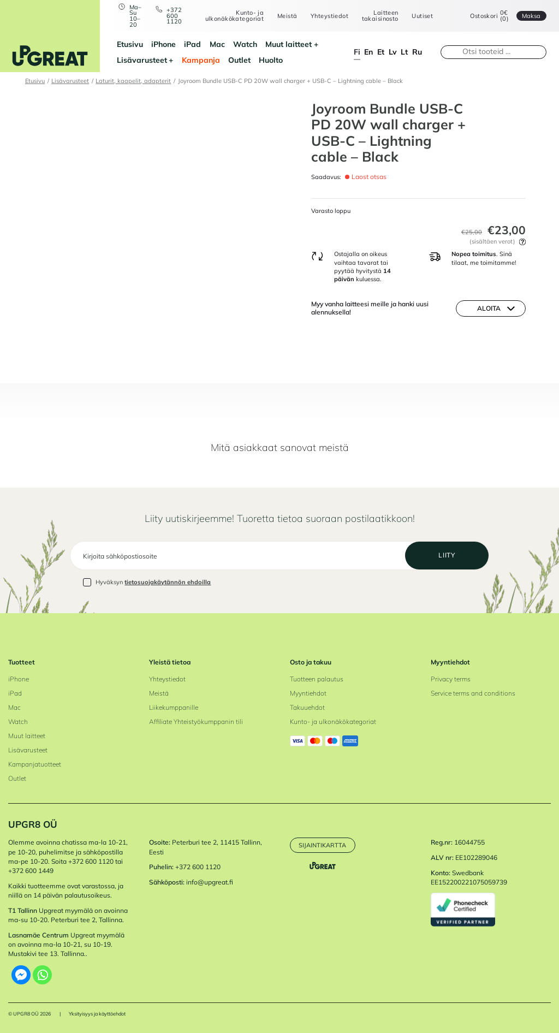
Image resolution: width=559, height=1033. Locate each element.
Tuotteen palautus (316, 679)
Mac (217, 44)
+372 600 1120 (174, 16)
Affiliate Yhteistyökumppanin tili (196, 721)
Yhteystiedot (329, 16)
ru (417, 51)
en (368, 51)
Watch (245, 44)
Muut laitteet (288, 44)
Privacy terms (451, 679)
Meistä (287, 16)
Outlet (239, 59)
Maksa (531, 16)
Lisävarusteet (142, 59)
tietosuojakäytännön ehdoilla (167, 582)
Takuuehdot (307, 707)
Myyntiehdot (308, 693)
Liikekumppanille (173, 707)
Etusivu (130, 44)
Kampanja (201, 59)
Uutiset (422, 16)
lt (404, 51)
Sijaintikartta (322, 845)
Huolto (271, 59)
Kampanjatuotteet (34, 764)
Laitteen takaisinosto (380, 15)
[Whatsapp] (42, 974)
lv (393, 51)
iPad (192, 44)
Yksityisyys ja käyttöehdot (97, 1013)
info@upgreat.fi (209, 882)
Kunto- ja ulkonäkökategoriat (234, 15)
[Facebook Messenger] (21, 974)
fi (357, 51)
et (380, 51)
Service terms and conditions (473, 693)
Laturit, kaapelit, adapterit (133, 81)
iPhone (163, 44)
